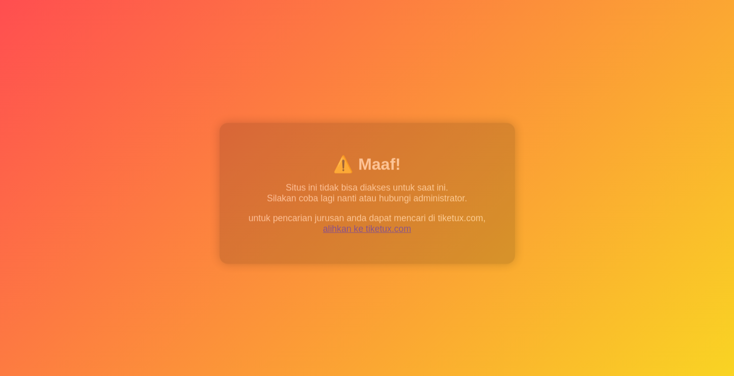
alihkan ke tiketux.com (367, 230)
